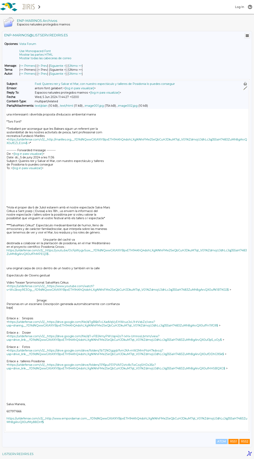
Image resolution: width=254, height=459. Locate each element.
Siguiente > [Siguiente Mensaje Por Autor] (58, 74)
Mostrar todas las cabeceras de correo (45, 58)
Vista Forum (27, 44)
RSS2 (244, 441)
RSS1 (233, 441)
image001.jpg (94, 105)
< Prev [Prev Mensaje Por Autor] (42, 74)
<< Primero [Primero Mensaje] (28, 66)
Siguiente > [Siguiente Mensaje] (58, 66)
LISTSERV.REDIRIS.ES (18, 454)
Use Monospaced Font (35, 51)
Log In (239, 7)
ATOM (221, 441)
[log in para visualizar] (79, 88)
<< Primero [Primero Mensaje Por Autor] (28, 74)
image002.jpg (128, 105)
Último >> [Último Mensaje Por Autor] (75, 74)
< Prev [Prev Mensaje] (42, 66)
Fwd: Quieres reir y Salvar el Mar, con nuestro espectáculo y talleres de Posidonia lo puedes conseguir (105, 84)
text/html (66, 105)
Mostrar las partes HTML (36, 54)
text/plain (41, 105)
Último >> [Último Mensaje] (75, 66)
